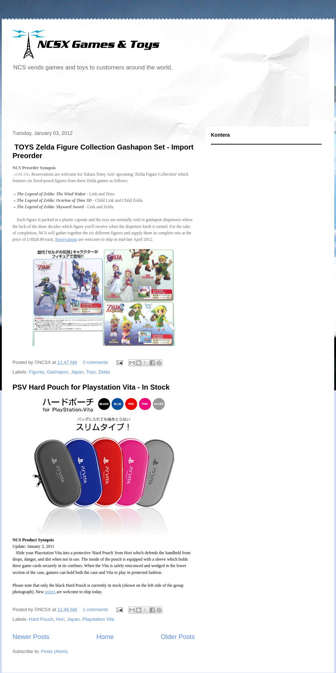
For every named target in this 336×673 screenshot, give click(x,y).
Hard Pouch (41, 619)
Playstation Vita (98, 619)
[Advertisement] (139, 102)
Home (105, 636)
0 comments (95, 362)
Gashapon (57, 372)
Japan (77, 372)
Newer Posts (31, 636)
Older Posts (178, 636)
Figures (36, 372)
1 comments (95, 609)
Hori (60, 619)
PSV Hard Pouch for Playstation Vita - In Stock (91, 387)
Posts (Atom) (54, 651)
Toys (91, 372)
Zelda (104, 372)
